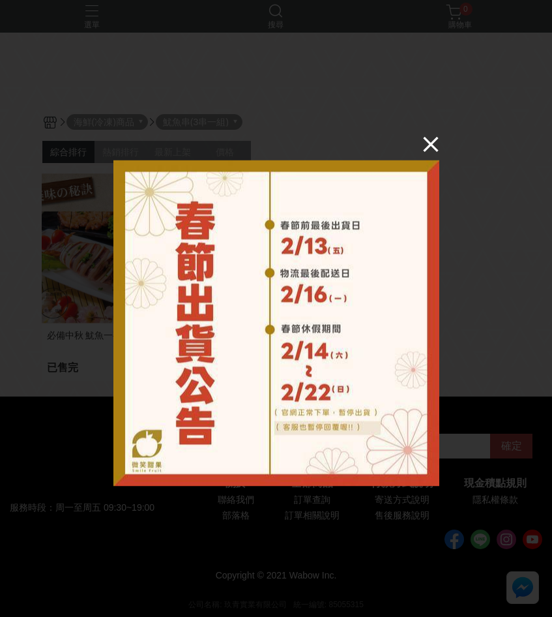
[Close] (431, 144)
